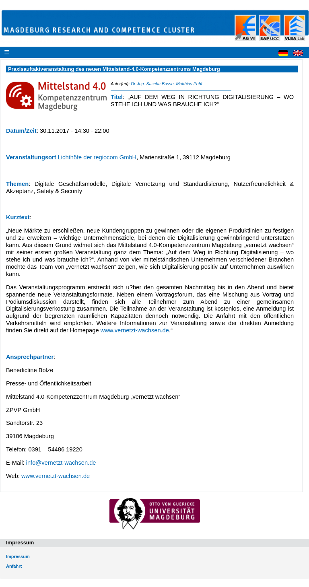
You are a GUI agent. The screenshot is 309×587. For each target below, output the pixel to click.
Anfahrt (14, 566)
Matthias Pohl (189, 83)
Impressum (18, 556)
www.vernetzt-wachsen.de (135, 330)
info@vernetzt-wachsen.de (61, 462)
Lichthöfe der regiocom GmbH (97, 157)
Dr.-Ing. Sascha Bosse (152, 83)
